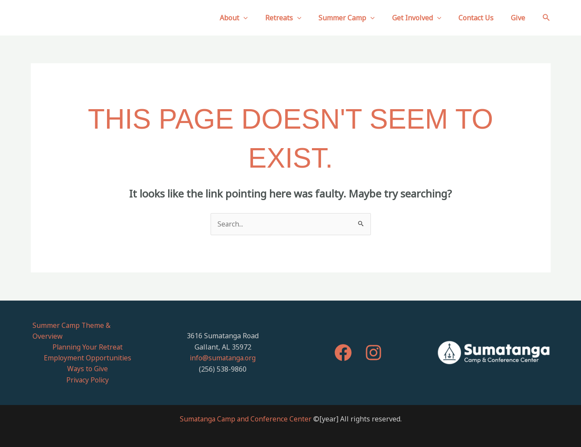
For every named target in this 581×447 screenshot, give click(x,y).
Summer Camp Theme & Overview (87, 325)
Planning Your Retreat (87, 336)
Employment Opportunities (87, 347)
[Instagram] (373, 347)
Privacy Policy (87, 369)
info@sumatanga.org (222, 353)
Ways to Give (87, 358)
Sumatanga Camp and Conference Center (245, 409)
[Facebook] (343, 347)
